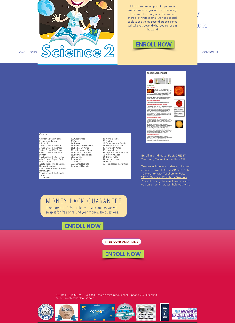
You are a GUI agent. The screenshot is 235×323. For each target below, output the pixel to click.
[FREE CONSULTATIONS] (121, 241)
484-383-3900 (148, 294)
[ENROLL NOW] (153, 44)
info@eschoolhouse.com (79, 298)
